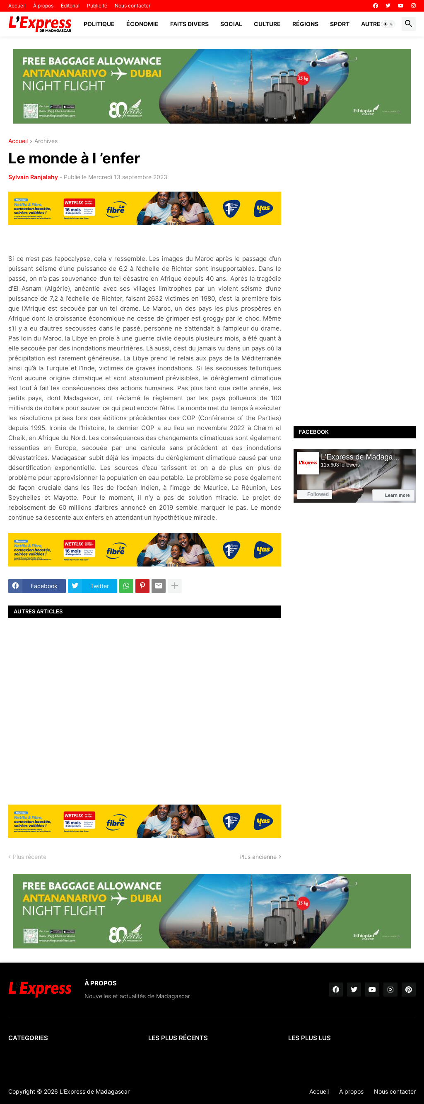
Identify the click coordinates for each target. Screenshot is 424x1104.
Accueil (17, 5)
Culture (267, 23)
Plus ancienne (258, 856)
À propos (43, 5)
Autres (372, 23)
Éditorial (70, 5)
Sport (339, 23)
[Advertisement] (144, 710)
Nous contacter (132, 5)
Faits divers (189, 23)
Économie (142, 23)
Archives (46, 141)
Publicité (97, 5)
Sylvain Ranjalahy (33, 176)
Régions (305, 23)
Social (231, 23)
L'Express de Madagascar (95, 1091)
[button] (388, 24)
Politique (99, 23)
